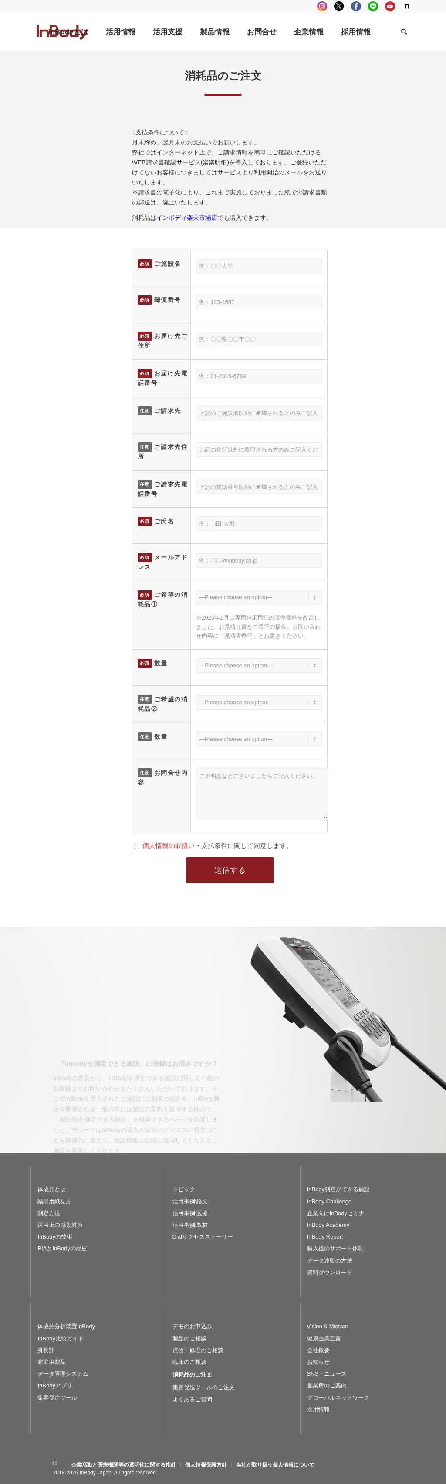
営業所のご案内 (327, 1385)
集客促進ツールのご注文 (203, 1387)
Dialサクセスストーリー (202, 1236)
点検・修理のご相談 (197, 1350)
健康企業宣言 (324, 1338)
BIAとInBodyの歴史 (62, 1248)
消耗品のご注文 (192, 1374)
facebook (356, 6)
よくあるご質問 (192, 1399)
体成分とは (51, 1189)
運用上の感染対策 (60, 1225)
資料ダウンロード (329, 1272)
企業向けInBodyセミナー (338, 1213)
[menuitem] (68, 32)
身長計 (45, 1350)
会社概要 (318, 1350)
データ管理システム (62, 1373)
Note (407, 6)
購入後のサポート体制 (335, 1248)
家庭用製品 (51, 1362)
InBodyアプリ (54, 1385)
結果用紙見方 (54, 1201)
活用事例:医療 (190, 1213)
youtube (390, 6)
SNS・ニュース (327, 1373)
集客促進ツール (57, 1397)
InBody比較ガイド (60, 1338)
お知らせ (318, 1362)
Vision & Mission (327, 1326)
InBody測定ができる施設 (338, 1189)
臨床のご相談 (189, 1362)
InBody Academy (328, 1225)
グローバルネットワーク (338, 1397)
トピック (183, 1189)
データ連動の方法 (329, 1260)
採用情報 (318, 1409)
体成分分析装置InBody (66, 1326)
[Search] (404, 32)
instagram (322, 6)
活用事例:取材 (190, 1225)
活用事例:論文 (190, 1201)
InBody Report (325, 1236)
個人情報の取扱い (168, 845)
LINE (373, 6)
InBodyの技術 (54, 1236)
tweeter (339, 6)
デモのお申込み (192, 1326)
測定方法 (48, 1213)
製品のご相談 (189, 1338)
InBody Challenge (329, 1201)
